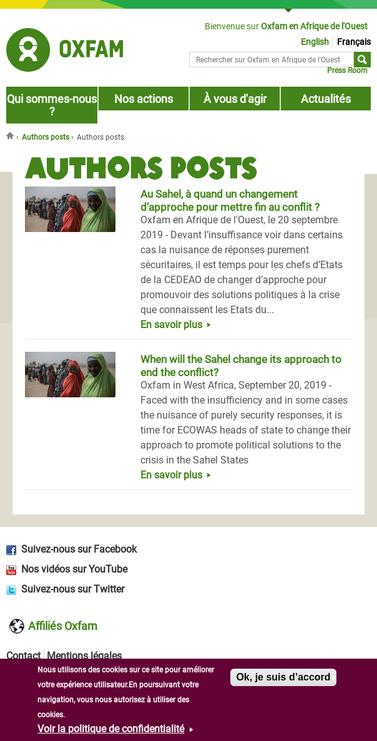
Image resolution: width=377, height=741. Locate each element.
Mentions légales (84, 656)
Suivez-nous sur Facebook (79, 549)
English (315, 42)
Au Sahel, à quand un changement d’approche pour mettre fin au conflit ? (230, 200)
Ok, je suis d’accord (283, 679)
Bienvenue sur (286, 26)
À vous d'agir (235, 99)
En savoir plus (171, 325)
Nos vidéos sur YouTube (74, 569)
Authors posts (45, 137)
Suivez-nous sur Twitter (72, 589)
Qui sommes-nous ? (52, 105)
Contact (23, 656)
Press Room (347, 70)
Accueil (11, 135)
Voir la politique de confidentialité (110, 731)
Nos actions (143, 99)
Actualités (326, 99)
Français (354, 42)
